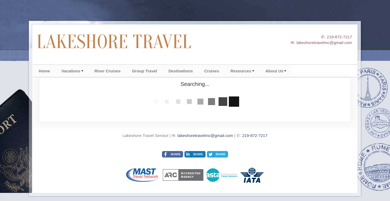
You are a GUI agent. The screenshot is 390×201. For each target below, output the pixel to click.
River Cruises (108, 71)
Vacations (70, 71)
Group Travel (144, 71)
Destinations (180, 71)
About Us (274, 71)
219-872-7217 (254, 135)
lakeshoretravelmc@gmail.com (205, 135)
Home (44, 71)
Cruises (211, 71)
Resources (240, 71)
